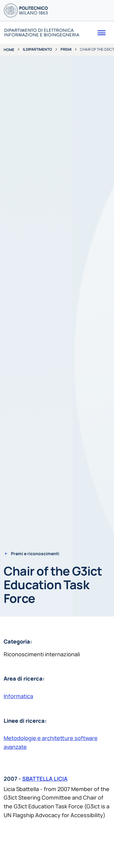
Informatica (18, 696)
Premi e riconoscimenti (35, 553)
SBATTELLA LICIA (44, 778)
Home (9, 49)
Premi (65, 49)
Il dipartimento (37, 49)
